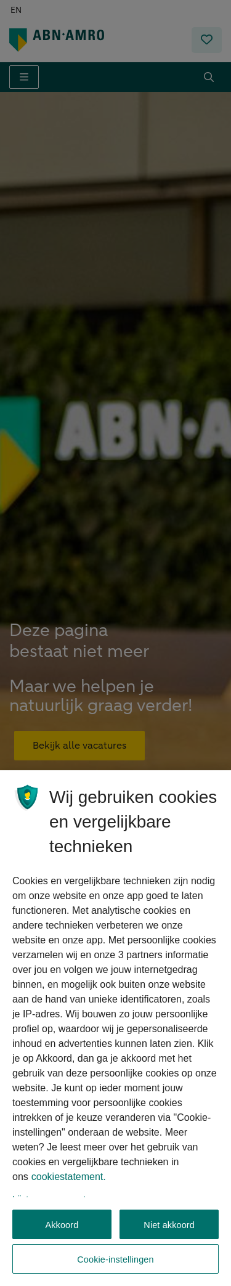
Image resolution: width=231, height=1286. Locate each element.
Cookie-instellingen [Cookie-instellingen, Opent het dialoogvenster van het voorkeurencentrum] (115, 1259)
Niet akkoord (169, 1225)
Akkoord (61, 1225)
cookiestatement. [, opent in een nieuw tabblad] (68, 1184)
